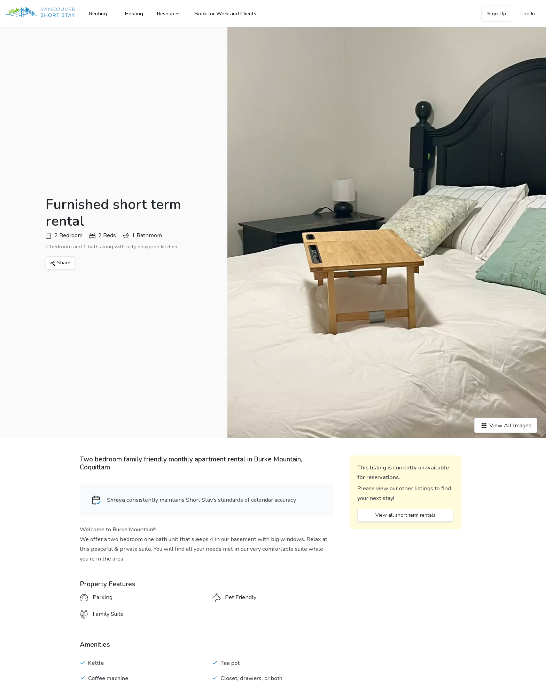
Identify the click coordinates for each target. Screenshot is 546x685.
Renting (98, 13)
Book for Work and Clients (225, 13)
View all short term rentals (405, 514)
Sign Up (496, 13)
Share (60, 262)
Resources (169, 13)
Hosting (134, 13)
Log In (528, 13)
